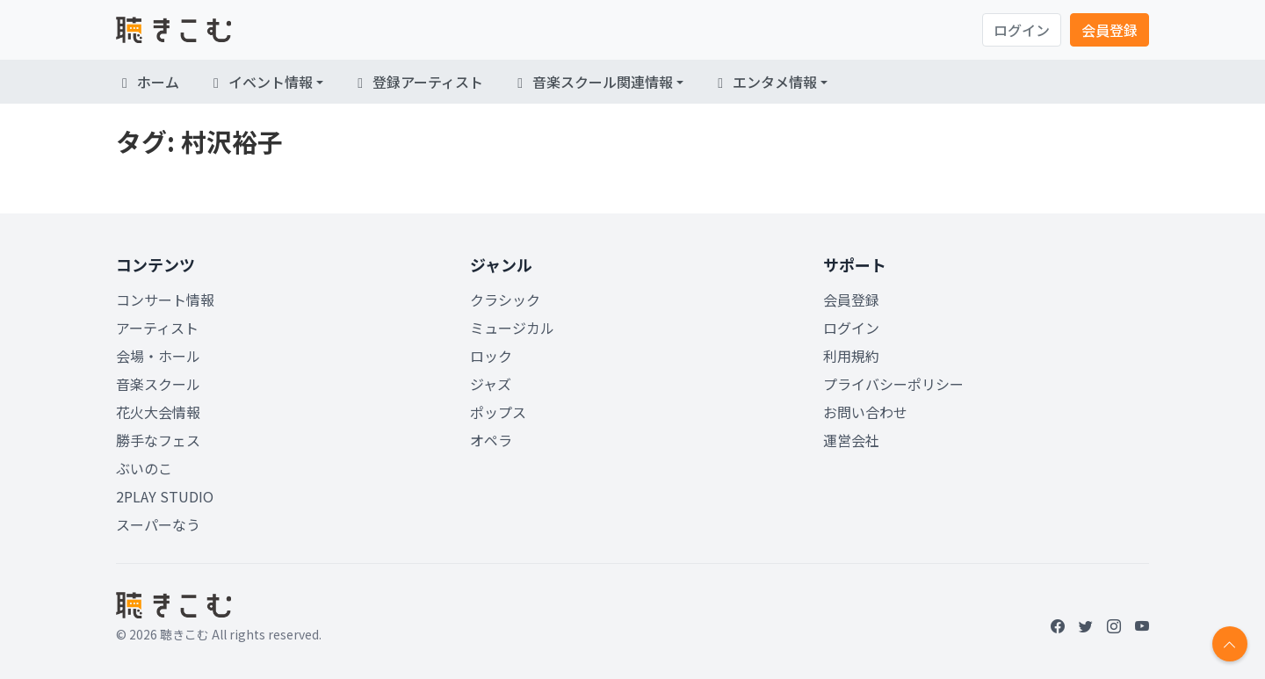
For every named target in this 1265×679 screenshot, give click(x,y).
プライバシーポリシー (893, 383)
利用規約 (851, 355)
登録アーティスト (417, 81)
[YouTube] (1142, 625)
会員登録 (1109, 29)
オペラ (491, 440)
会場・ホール (158, 355)
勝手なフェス (158, 440)
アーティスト (157, 327)
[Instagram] (1114, 625)
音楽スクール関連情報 (592, 81)
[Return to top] (1229, 643)
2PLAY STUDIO (164, 496)
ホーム (147, 81)
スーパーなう (158, 524)
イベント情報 (260, 81)
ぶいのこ (144, 468)
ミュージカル (512, 327)
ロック (491, 355)
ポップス (498, 412)
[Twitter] (1086, 625)
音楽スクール (158, 383)
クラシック (505, 299)
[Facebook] (1058, 625)
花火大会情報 (158, 412)
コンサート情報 (165, 299)
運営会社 (851, 440)
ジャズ (490, 383)
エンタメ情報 (764, 81)
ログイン (1022, 29)
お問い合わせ (865, 412)
